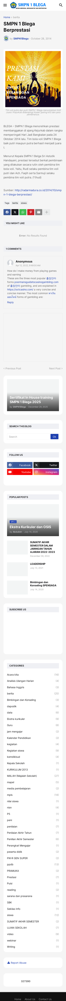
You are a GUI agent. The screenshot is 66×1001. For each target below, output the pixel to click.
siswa (24, 203)
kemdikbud (33, 757)
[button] (5, 5)
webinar (33, 940)
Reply (10, 302)
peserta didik (33, 852)
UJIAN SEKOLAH (33, 928)
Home (7, 17)
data (33, 712)
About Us (30, 999)
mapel (33, 782)
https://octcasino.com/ (20, 289)
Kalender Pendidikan (33, 738)
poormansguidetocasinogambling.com (36, 281)
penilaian (33, 826)
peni (33, 820)
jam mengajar (33, 731)
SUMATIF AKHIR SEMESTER (33, 921)
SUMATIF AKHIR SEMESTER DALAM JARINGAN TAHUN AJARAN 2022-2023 (42, 547)
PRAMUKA (33, 871)
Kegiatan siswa (33, 750)
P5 (33, 814)
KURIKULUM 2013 (33, 769)
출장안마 (51, 278)
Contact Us (45, 999)
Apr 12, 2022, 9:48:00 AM (28, 265)
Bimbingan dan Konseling (33, 700)
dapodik (33, 706)
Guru (33, 725)
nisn (33, 807)
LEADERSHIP (37, 563)
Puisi (33, 883)
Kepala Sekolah (33, 763)
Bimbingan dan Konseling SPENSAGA (43, 584)
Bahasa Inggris (33, 687)
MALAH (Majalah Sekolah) (33, 776)
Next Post (55, 368)
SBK (33, 902)
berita (16, 17)
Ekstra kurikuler (33, 719)
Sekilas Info (33, 909)
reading (33, 890)
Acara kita (33, 674)
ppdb (33, 864)
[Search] (29, 436)
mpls (33, 795)
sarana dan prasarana (33, 896)
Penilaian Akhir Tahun (33, 833)
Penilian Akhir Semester (33, 839)
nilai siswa (33, 801)
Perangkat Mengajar (33, 845)
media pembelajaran (33, 788)
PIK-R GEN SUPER (33, 858)
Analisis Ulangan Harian (33, 681)
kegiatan (33, 744)
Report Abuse (18, 962)
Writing (33, 947)
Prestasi (33, 877)
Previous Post (13, 368)
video (33, 934)
